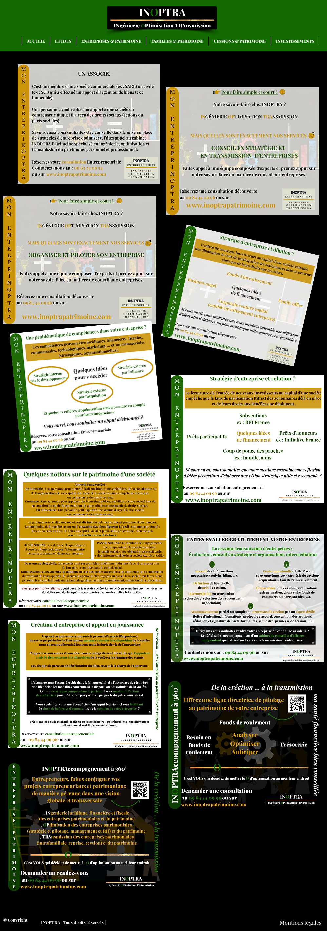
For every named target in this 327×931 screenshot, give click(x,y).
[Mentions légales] (300, 923)
